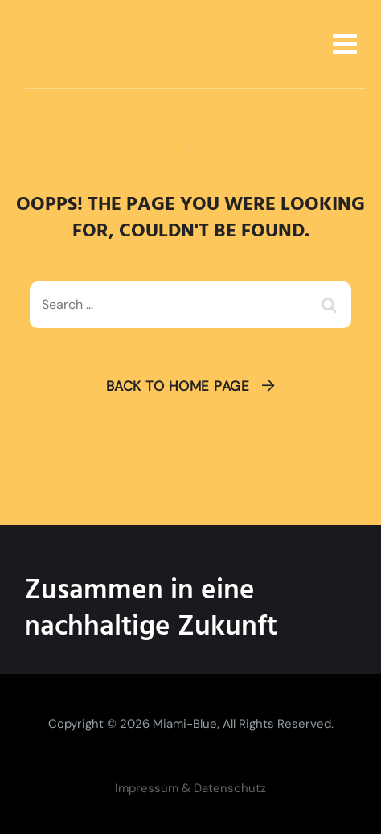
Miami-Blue (185, 724)
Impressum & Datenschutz (190, 788)
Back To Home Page (178, 386)
